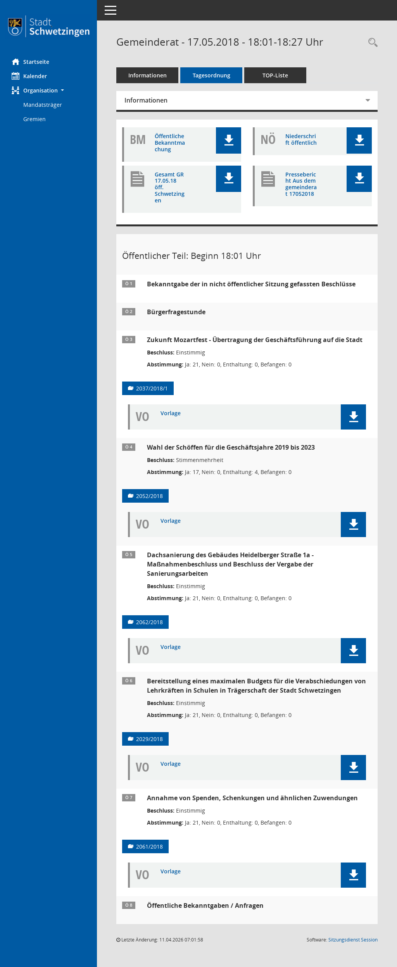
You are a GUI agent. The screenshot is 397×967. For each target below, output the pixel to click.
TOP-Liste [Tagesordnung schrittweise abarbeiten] (275, 75)
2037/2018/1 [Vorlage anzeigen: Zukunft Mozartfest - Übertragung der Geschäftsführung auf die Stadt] (152, 388)
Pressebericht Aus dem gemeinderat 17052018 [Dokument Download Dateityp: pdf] (301, 184)
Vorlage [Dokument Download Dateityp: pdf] (171, 413)
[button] (48, 90)
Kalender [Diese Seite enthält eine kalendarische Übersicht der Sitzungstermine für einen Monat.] (29, 76)
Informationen (147, 75)
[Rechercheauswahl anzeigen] (371, 42)
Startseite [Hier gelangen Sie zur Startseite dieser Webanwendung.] (30, 61)
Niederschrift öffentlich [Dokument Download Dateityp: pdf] (301, 139)
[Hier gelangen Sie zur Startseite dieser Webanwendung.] (48, 26)
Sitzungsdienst (353, 939)
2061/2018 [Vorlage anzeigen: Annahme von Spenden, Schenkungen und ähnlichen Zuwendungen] (149, 846)
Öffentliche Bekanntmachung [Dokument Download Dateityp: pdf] (170, 142)
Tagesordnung (211, 75)
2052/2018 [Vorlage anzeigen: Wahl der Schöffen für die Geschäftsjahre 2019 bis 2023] (149, 496)
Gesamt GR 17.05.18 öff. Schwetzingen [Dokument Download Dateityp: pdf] (170, 187)
